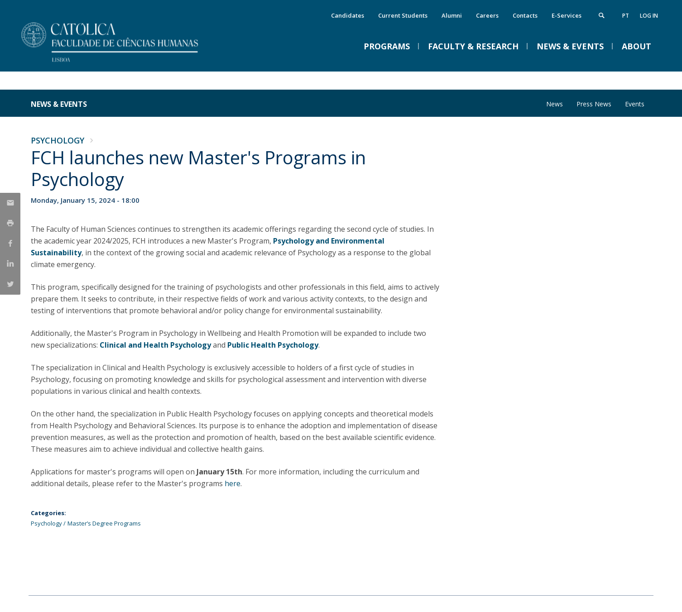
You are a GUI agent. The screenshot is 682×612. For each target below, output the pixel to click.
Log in (649, 15)
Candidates (347, 15)
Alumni (452, 15)
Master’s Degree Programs (104, 523)
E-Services (566, 15)
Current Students (402, 15)
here (232, 483)
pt (625, 15)
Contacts (525, 15)
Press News (593, 104)
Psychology (57, 140)
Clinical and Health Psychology (155, 345)
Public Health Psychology (272, 345)
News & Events (59, 104)
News (554, 104)
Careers (487, 15)
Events (634, 104)
